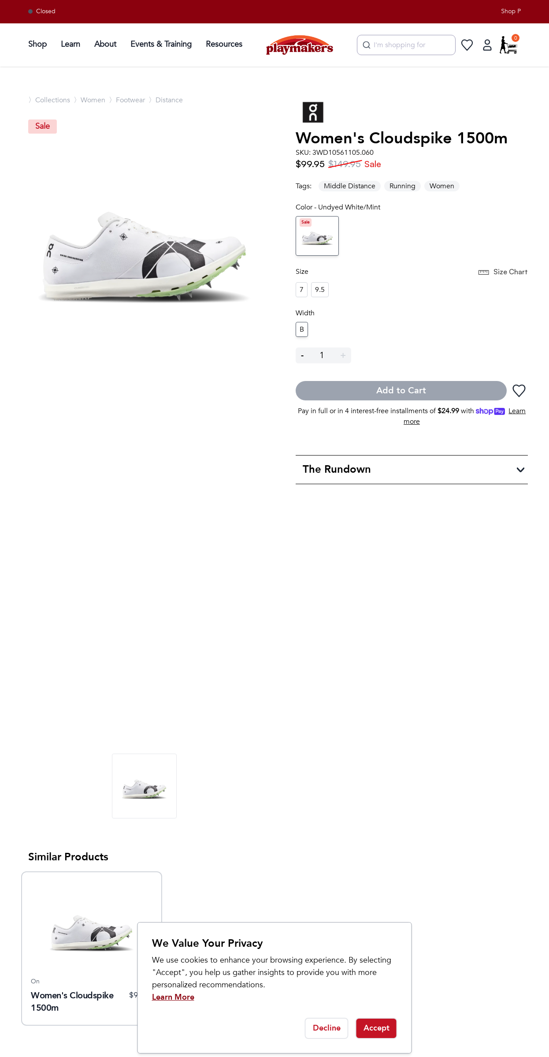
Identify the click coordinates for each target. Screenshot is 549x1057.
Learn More (173, 997)
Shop (37, 44)
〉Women (89, 100)
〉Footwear (127, 100)
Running (402, 186)
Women (442, 186)
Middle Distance (349, 186)
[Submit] (365, 45)
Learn (70, 44)
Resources (224, 44)
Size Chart (503, 272)
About (105, 44)
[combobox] (406, 45)
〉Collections (49, 100)
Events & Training (161, 44)
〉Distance (165, 100)
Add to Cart (401, 390)
